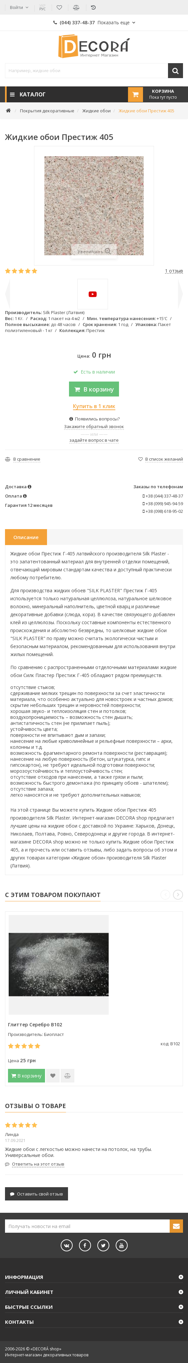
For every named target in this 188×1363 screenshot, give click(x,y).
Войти (16, 7)
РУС (42, 7)
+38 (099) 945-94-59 (163, 504)
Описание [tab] (26, 537)
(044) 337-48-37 (91, 22)
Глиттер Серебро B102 (35, 1024)
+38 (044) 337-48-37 (163, 496)
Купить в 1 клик (94, 406)
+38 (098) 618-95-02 (163, 511)
